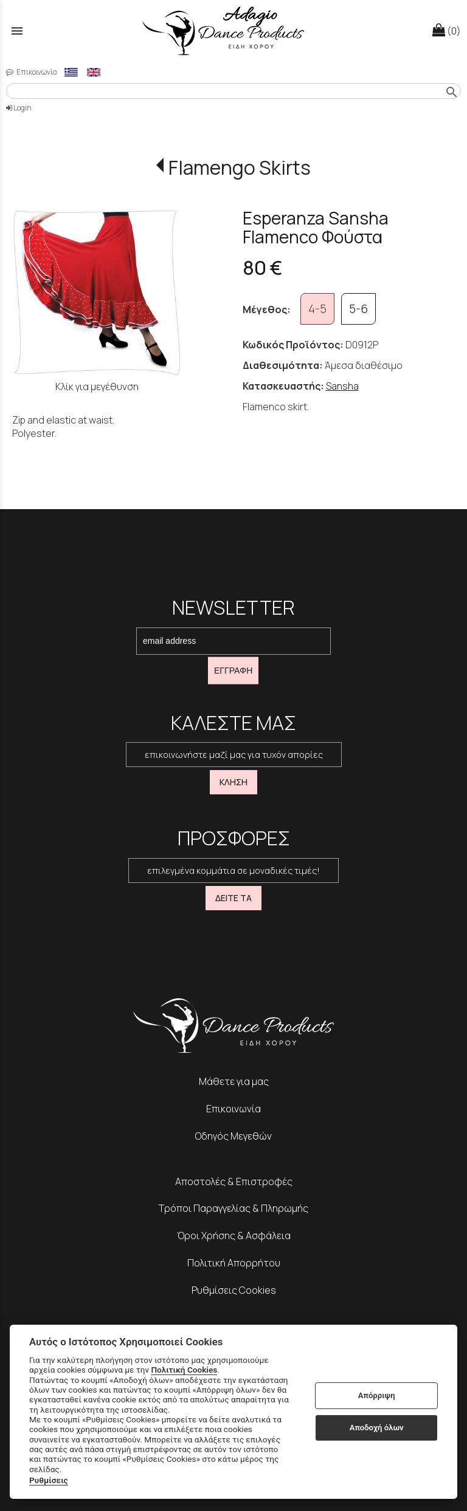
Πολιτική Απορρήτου (233, 1262)
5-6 (358, 309)
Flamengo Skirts (239, 167)
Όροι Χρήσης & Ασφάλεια (234, 1235)
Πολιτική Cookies (184, 1369)
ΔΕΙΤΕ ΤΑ (233, 898)
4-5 (317, 309)
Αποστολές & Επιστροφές (233, 1181)
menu (17, 31)
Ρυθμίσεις (48, 1480)
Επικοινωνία (233, 1108)
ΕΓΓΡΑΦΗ (233, 670)
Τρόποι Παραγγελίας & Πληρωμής (233, 1208)
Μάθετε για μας (234, 1081)
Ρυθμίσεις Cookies (234, 1290)
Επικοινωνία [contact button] (31, 72)
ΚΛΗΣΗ (233, 782)
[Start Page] (233, 30)
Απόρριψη (376, 1395)
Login (19, 108)
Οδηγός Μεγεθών (233, 1136)
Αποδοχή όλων (377, 1427)
